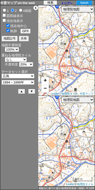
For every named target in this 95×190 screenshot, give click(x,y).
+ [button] (45, 81)
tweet (84, 3)
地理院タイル (69, 93)
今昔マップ (86, 93)
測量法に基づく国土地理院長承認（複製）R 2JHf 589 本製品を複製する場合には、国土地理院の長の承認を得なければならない (66, 188)
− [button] (45, 89)
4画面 (27, 11)
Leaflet (55, 93)
